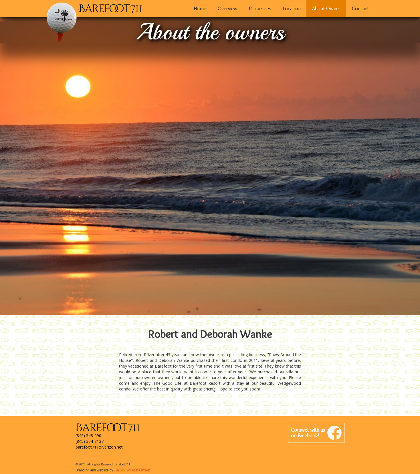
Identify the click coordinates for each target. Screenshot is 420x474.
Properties (260, 8)
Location (292, 8)
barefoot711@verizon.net (99, 447)
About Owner (326, 8)
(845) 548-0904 (90, 435)
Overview (227, 8)
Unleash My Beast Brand (131, 469)
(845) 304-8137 (90, 441)
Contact (360, 8)
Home (200, 8)
